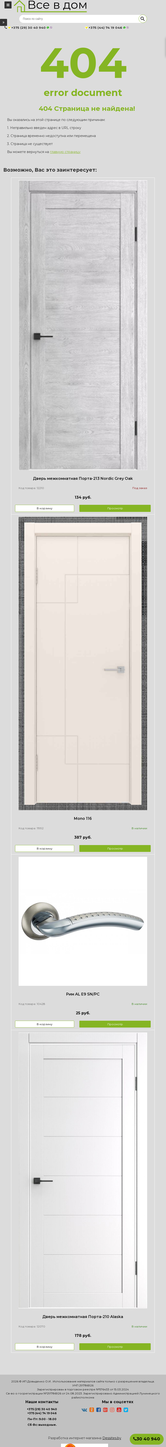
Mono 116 (83, 818)
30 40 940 (146, 1439)
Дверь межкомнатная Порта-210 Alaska (82, 1316)
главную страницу (65, 152)
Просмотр (115, 508)
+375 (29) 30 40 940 (42, 1409)
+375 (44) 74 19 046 (42, 1413)
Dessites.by (111, 1438)
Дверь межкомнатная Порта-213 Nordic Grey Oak (83, 478)
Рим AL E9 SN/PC (83, 994)
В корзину (45, 508)
